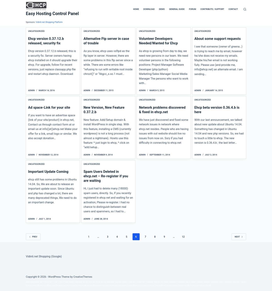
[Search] (245, 9)
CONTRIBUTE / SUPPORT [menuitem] (212, 9)
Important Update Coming (48, 172)
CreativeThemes (82, 276)
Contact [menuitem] (233, 9)
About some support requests (217, 39)
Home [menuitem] (136, 9)
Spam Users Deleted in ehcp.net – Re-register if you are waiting (106, 176)
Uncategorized (36, 31)
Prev (33, 237)
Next (239, 237)
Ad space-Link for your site (49, 107)
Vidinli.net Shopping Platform (49, 22)
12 (183, 236)
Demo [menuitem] (162, 9)
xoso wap (105, 285)
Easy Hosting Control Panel (52, 13)
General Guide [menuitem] (177, 9)
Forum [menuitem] (192, 9)
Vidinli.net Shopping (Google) (44, 256)
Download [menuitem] (149, 9)
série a (144, 282)
